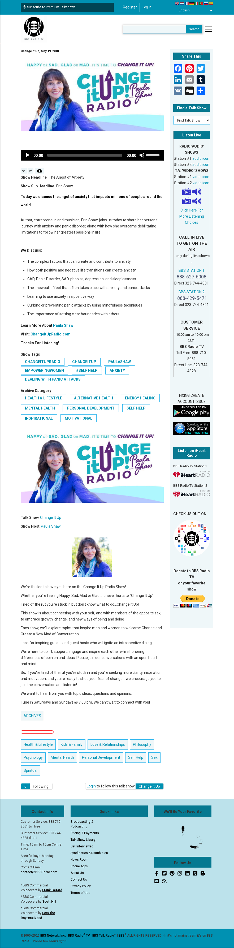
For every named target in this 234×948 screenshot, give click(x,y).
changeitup (84, 362)
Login (91, 786)
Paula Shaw (63, 325)
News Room (79, 859)
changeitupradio (42, 362)
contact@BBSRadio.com (39, 872)
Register (130, 7)
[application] (92, 155)
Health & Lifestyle (43, 398)
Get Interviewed (82, 846)
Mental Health (40, 408)
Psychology (33, 757)
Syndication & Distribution (89, 853)
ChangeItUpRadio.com (51, 334)
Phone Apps (79, 866)
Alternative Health (93, 398)
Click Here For (191, 210)
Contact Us (79, 879)
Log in (146, 7)
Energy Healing (140, 398)
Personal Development (91, 408)
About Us (77, 873)
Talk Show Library (83, 840)
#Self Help (87, 370)
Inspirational (39, 418)
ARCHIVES (32, 716)
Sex (154, 757)
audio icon (200, 158)
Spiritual (30, 770)
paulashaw (119, 362)
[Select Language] (194, 10)
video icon (201, 177)
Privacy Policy (81, 886)
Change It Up (50, 517)
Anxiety (117, 370)
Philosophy (142, 744)
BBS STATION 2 (192, 292)
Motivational (78, 418)
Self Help (136, 408)
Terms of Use (80, 893)
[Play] (27, 155)
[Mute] (142, 155)
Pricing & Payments (85, 833)
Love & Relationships (107, 744)
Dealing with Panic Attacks (53, 379)
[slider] (84, 155)
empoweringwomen (44, 370)
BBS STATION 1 (192, 270)
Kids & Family (72, 744)
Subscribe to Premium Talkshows (49, 7)
